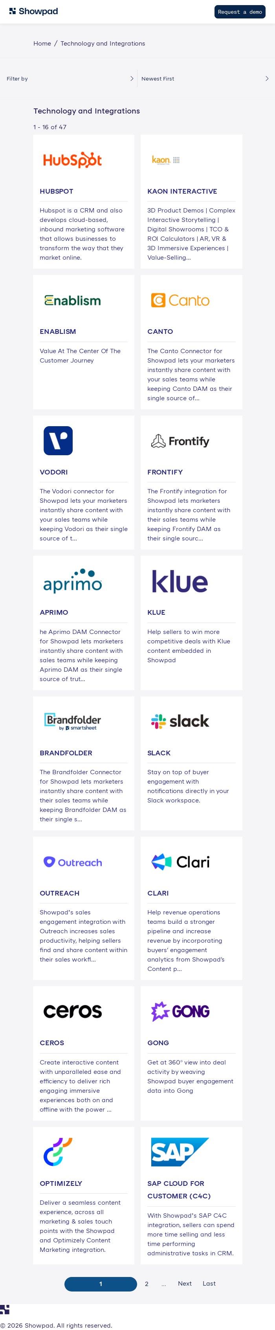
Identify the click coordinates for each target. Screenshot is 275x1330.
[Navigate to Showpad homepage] (33, 12)
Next (185, 1283)
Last (209, 1283)
